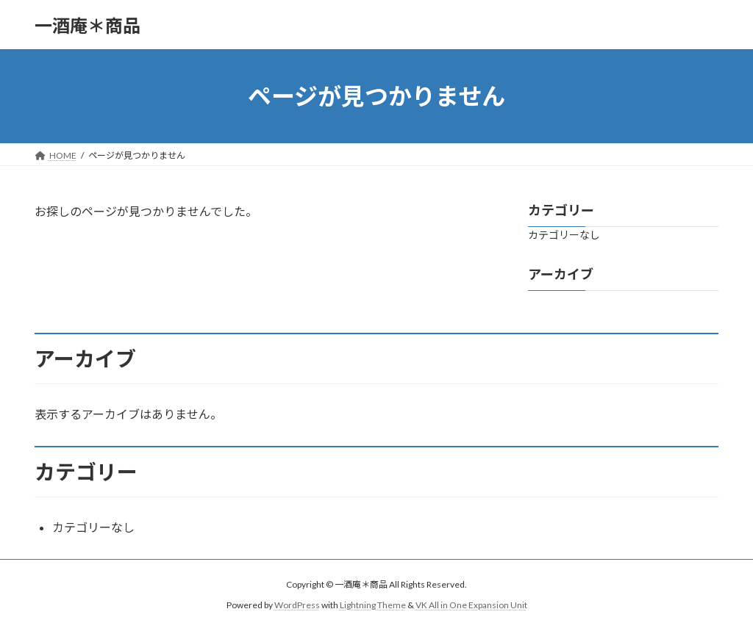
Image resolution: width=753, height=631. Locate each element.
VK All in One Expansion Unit (471, 604)
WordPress (297, 604)
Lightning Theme (373, 604)
